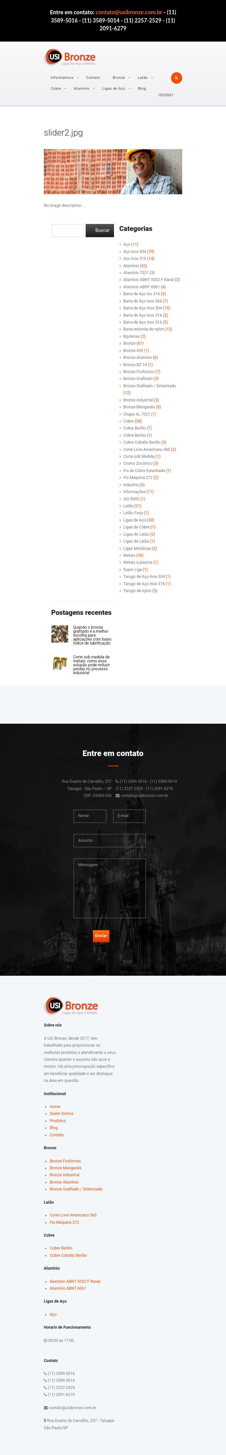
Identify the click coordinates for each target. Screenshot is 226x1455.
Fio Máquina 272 (138, 477)
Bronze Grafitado (138, 378)
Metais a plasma (137, 562)
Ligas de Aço (113, 88)
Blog (142, 88)
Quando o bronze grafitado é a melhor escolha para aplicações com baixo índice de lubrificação (92, 635)
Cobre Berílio (134, 428)
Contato (93, 78)
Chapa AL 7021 (136, 414)
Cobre (56, 88)
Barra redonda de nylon (143, 329)
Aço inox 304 (134, 251)
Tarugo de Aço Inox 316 (144, 584)
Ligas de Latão (136, 541)
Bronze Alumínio (137, 357)
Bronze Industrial (138, 400)
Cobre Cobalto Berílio (141, 442)
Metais (129, 555)
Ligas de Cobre (136, 527)
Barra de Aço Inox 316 (142, 315)
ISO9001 (166, 95)
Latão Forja (133, 513)
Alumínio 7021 (136, 272)
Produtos (58, 1121)
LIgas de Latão (136, 534)
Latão (143, 78)
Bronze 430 (133, 350)
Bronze (119, 78)
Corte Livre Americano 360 (146, 449)
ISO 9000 (131, 499)
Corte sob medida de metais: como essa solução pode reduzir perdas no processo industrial (91, 665)
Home (55, 1106)
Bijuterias (131, 336)
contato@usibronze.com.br (129, 12)
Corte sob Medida (139, 456)
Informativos (62, 78)
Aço (126, 244)
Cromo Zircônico (138, 463)
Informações (134, 492)
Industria (131, 485)
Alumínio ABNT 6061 (141, 287)
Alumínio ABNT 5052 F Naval (148, 279)
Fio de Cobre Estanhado (144, 470)
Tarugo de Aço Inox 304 (144, 576)
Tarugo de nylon (137, 590)
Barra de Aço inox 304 (142, 301)
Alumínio (82, 88)
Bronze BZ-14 (135, 365)
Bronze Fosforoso (139, 371)
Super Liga (132, 569)
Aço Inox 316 (134, 258)
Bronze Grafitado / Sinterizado (149, 386)
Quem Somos (61, 1113)
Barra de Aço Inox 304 (142, 308)
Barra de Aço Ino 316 (141, 294)
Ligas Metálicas (137, 548)
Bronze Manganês (139, 407)
